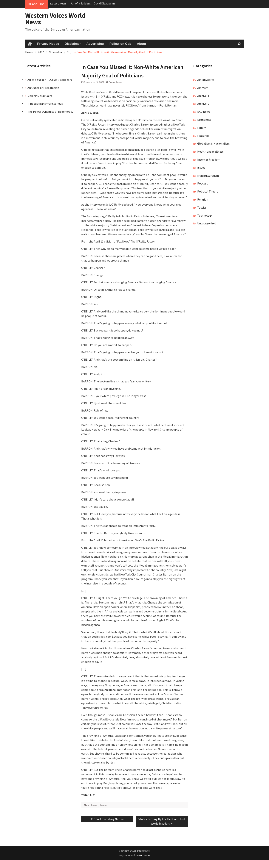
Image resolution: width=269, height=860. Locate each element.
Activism (202, 88)
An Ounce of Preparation (43, 88)
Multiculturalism (208, 175)
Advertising (95, 44)
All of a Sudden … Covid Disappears (93, 3)
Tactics (201, 207)
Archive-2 (203, 103)
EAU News (203, 111)
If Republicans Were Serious (45, 103)
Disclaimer (73, 44)
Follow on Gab (120, 44)
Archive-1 (92, 805)
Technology (204, 215)
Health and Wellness (210, 151)
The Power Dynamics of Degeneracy (50, 111)
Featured (203, 135)
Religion (202, 199)
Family (201, 127)
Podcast (202, 183)
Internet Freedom (208, 159)
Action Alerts (205, 80)
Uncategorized (206, 223)
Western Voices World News (55, 18)
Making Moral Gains (39, 96)
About (141, 44)
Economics (204, 119)
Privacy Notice (48, 44)
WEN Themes (143, 855)
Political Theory (207, 191)
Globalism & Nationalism (213, 143)
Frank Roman (116, 82)
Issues (103, 805)
